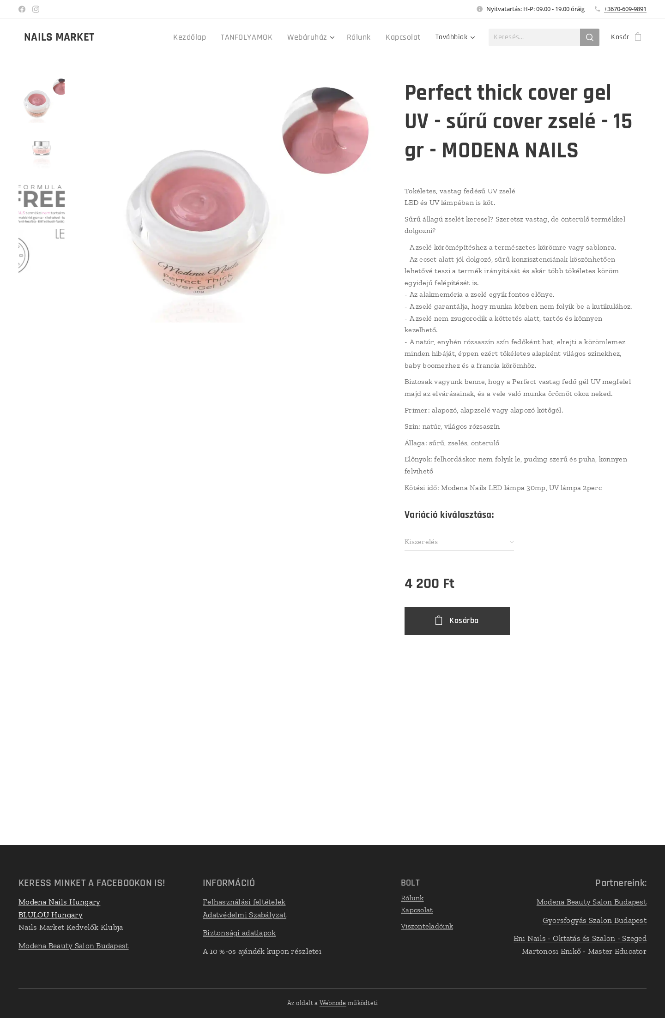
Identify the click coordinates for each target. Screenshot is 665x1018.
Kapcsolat (417, 909)
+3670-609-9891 (625, 9)
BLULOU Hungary (50, 914)
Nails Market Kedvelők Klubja (70, 927)
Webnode (333, 1003)
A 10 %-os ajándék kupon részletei (262, 950)
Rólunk (412, 897)
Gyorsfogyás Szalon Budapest (595, 919)
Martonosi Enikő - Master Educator (584, 950)
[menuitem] (143, 37)
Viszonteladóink (427, 926)
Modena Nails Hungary (59, 901)
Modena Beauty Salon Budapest (73, 945)
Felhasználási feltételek (244, 901)
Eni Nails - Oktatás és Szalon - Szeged (580, 938)
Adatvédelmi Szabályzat (244, 914)
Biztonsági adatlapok (239, 932)
